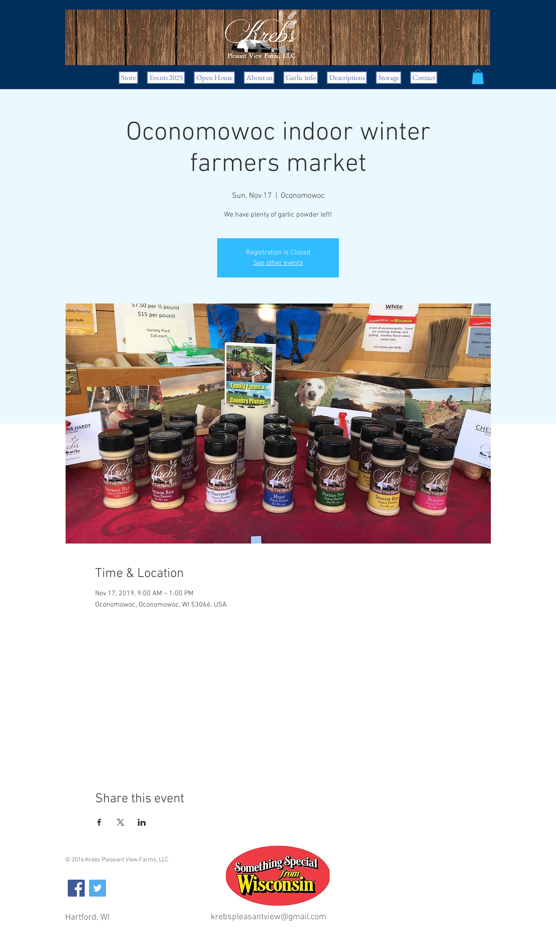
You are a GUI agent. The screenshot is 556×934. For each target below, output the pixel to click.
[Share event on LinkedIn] (142, 822)
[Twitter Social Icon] (97, 888)
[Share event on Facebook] (99, 822)
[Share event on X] (120, 822)
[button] (478, 77)
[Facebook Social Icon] (76, 888)
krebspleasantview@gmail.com (268, 917)
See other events (278, 263)
